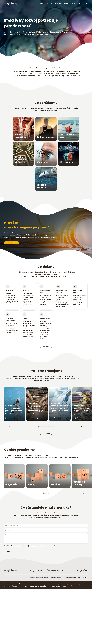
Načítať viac (46, 359)
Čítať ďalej (10, 440)
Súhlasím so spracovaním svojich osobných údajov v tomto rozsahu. (31, 576)
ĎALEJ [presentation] (82, 449)
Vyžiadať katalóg (13, 263)
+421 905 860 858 (36, 602)
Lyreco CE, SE (38, 426)
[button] (39, 449)
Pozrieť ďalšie (46, 456)
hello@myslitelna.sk (54, 602)
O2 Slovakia (9, 426)
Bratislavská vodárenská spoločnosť (71, 425)
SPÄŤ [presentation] (9, 449)
